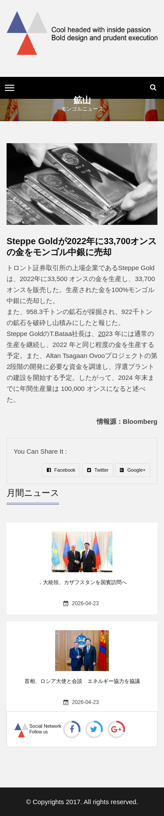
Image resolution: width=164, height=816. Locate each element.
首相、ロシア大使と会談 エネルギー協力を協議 (82, 681)
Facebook (61, 470)
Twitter (97, 470)
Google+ (133, 470)
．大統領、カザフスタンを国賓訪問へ (82, 582)
